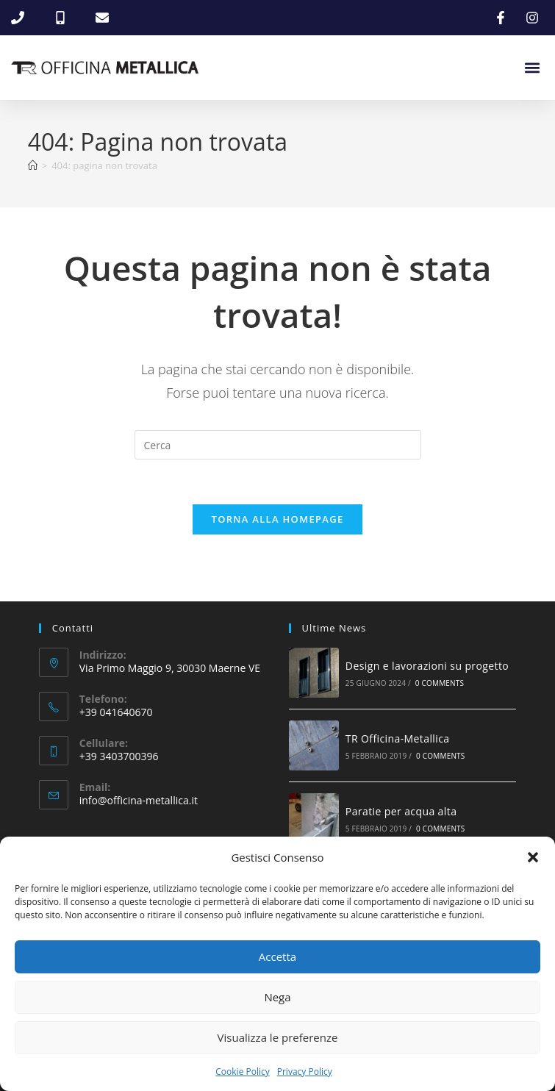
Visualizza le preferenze (278, 1037)
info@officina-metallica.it (138, 801)
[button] (533, 857)
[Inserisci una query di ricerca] (278, 444)
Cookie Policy (242, 1071)
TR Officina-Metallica (397, 738)
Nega (277, 997)
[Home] (32, 165)
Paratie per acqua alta (400, 811)
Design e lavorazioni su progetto (427, 666)
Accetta (277, 956)
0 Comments (439, 684)
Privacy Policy (304, 1071)
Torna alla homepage (278, 519)
